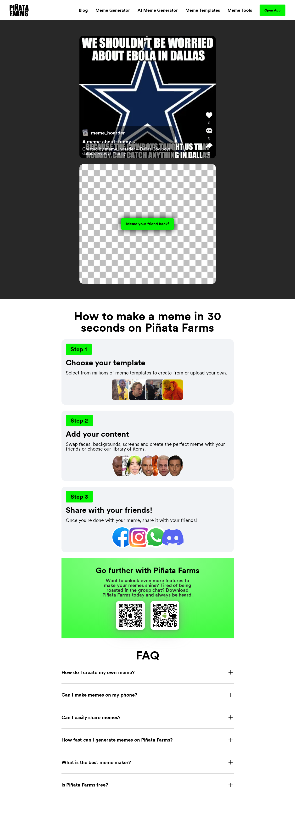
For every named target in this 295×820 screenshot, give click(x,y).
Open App (272, 10)
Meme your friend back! (147, 224)
